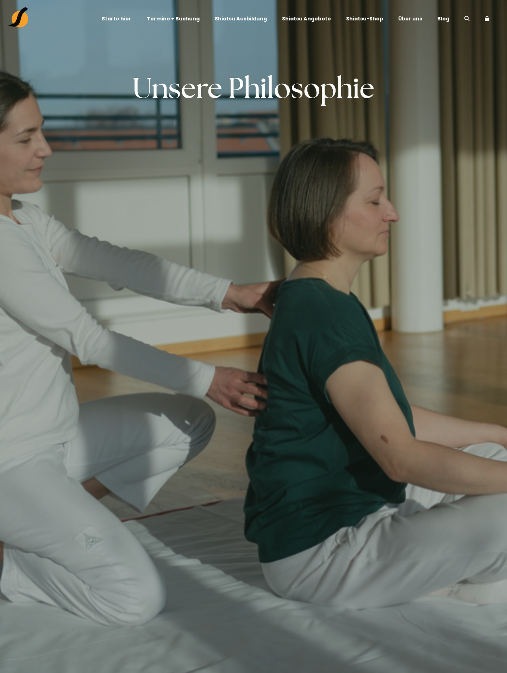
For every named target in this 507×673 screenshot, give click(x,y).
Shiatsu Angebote (306, 19)
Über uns (410, 19)
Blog (443, 19)
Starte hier (116, 19)
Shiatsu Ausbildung (241, 19)
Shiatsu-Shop (364, 19)
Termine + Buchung (173, 19)
